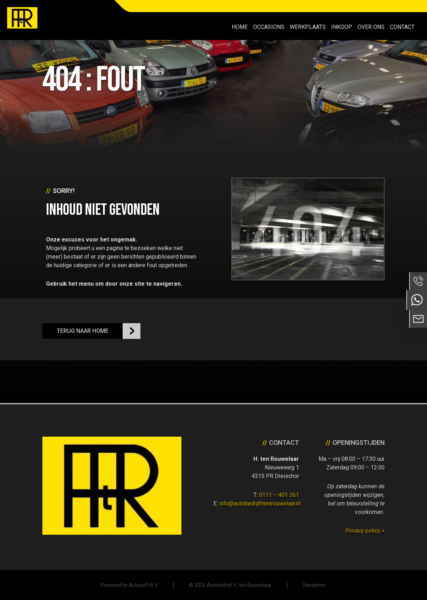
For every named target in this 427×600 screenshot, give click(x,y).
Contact (402, 27)
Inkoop (341, 27)
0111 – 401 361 (279, 495)
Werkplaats (308, 27)
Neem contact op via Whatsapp (416, 300)
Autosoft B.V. (143, 585)
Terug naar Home (82, 330)
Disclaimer (314, 585)
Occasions (268, 27)
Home (240, 27)
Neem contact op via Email (418, 319)
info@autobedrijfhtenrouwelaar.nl (259, 503)
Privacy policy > (365, 530)
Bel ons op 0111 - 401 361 (418, 281)
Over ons (371, 27)
